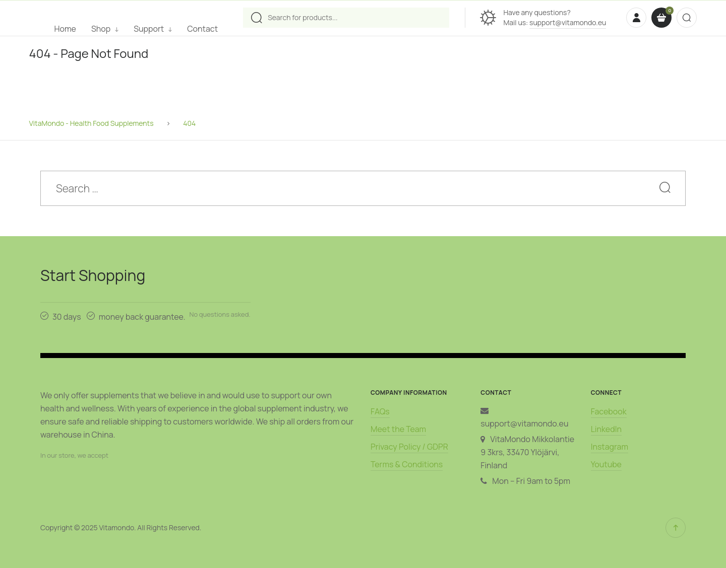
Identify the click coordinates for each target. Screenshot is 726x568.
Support (149, 28)
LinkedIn (606, 429)
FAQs (380, 411)
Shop (100, 28)
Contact (202, 28)
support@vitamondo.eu (567, 22)
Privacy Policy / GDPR (409, 446)
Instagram (609, 446)
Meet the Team (398, 429)
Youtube (606, 464)
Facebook (609, 411)
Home (65, 28)
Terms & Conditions (407, 464)
